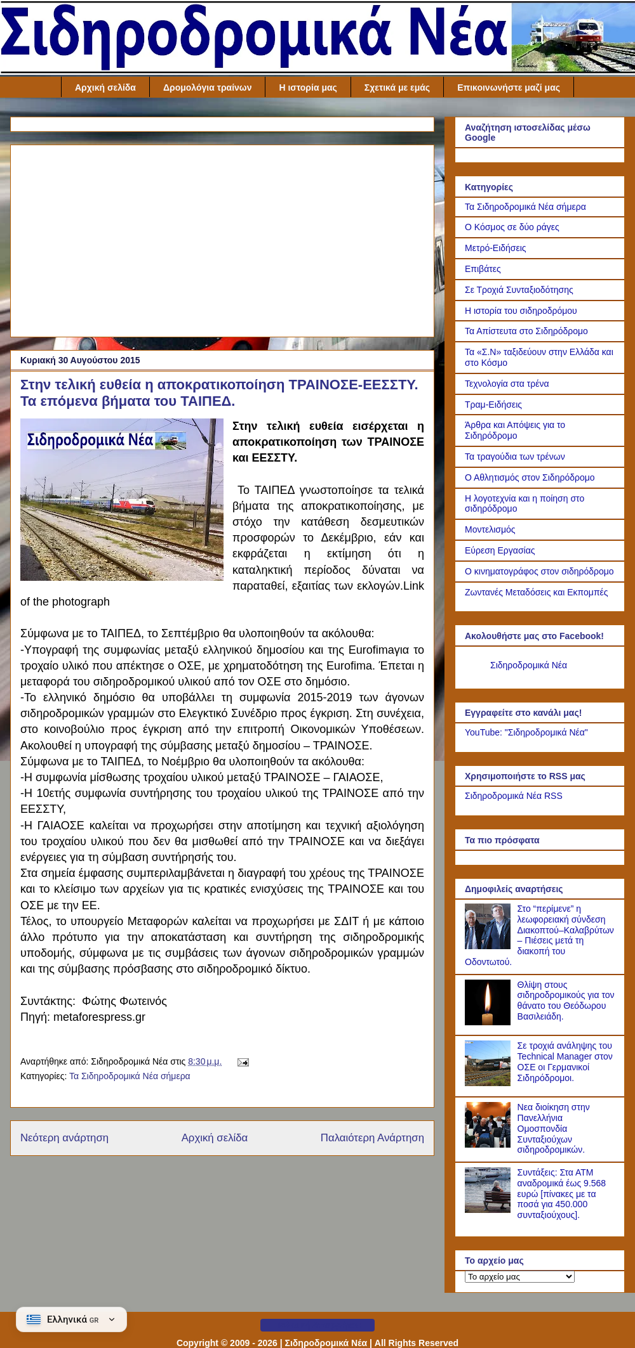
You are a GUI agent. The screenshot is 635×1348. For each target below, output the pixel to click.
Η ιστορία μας (308, 87)
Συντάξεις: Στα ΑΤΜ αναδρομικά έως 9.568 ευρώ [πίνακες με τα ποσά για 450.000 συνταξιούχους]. (562, 1193)
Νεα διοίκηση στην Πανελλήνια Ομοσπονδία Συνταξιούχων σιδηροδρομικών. (554, 1128)
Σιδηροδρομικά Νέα (528, 665)
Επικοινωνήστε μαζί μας (508, 87)
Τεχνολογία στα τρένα (507, 384)
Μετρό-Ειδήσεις (495, 248)
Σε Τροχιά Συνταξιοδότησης (519, 290)
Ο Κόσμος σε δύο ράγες (512, 227)
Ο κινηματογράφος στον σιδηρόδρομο (539, 571)
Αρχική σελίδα (105, 87)
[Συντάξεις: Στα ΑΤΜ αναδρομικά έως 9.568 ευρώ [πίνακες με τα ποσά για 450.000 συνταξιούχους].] (489, 1210)
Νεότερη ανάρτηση (64, 1138)
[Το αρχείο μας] (520, 1277)
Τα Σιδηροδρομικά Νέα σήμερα (129, 1076)
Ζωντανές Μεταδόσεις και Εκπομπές (536, 592)
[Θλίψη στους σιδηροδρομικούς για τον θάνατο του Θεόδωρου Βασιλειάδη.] (489, 1022)
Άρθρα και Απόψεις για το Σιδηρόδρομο (515, 430)
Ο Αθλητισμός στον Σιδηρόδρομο (530, 477)
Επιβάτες (483, 269)
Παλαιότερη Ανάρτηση (372, 1138)
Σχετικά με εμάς (397, 87)
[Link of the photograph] (122, 501)
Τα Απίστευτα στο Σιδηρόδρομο (526, 331)
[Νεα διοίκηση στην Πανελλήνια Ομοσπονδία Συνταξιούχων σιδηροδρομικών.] (489, 1144)
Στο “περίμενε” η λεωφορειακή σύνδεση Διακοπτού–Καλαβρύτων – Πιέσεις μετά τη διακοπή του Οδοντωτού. (539, 935)
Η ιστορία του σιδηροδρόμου (521, 311)
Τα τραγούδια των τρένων (515, 456)
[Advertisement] (222, 238)
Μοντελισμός (490, 529)
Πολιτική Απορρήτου (317, 1325)
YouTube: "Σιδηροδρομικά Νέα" (526, 732)
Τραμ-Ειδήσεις (493, 404)
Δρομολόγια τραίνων (207, 87)
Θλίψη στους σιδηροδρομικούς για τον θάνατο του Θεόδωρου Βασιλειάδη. (566, 1000)
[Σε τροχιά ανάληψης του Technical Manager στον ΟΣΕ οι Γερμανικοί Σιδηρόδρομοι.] (489, 1083)
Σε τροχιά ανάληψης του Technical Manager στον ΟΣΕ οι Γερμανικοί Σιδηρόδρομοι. (565, 1061)
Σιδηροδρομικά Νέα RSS (514, 796)
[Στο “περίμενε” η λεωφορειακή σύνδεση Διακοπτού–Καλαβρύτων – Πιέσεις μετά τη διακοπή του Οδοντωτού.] (489, 946)
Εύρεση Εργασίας (500, 550)
